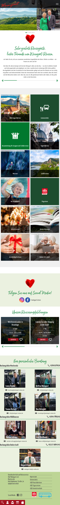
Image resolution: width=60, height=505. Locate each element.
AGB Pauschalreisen (36, 482)
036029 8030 (55, 365)
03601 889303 (54, 416)
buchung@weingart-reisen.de (14, 390)
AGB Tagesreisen (35, 485)
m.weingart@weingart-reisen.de (45, 413)
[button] (26, 32)
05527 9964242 (54, 444)
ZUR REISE (13, 339)
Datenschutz (34, 479)
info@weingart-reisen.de (45, 390)
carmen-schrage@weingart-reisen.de (15, 441)
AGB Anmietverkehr (36, 488)
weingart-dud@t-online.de (30, 469)
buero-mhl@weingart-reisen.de (46, 441)
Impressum (33, 476)
